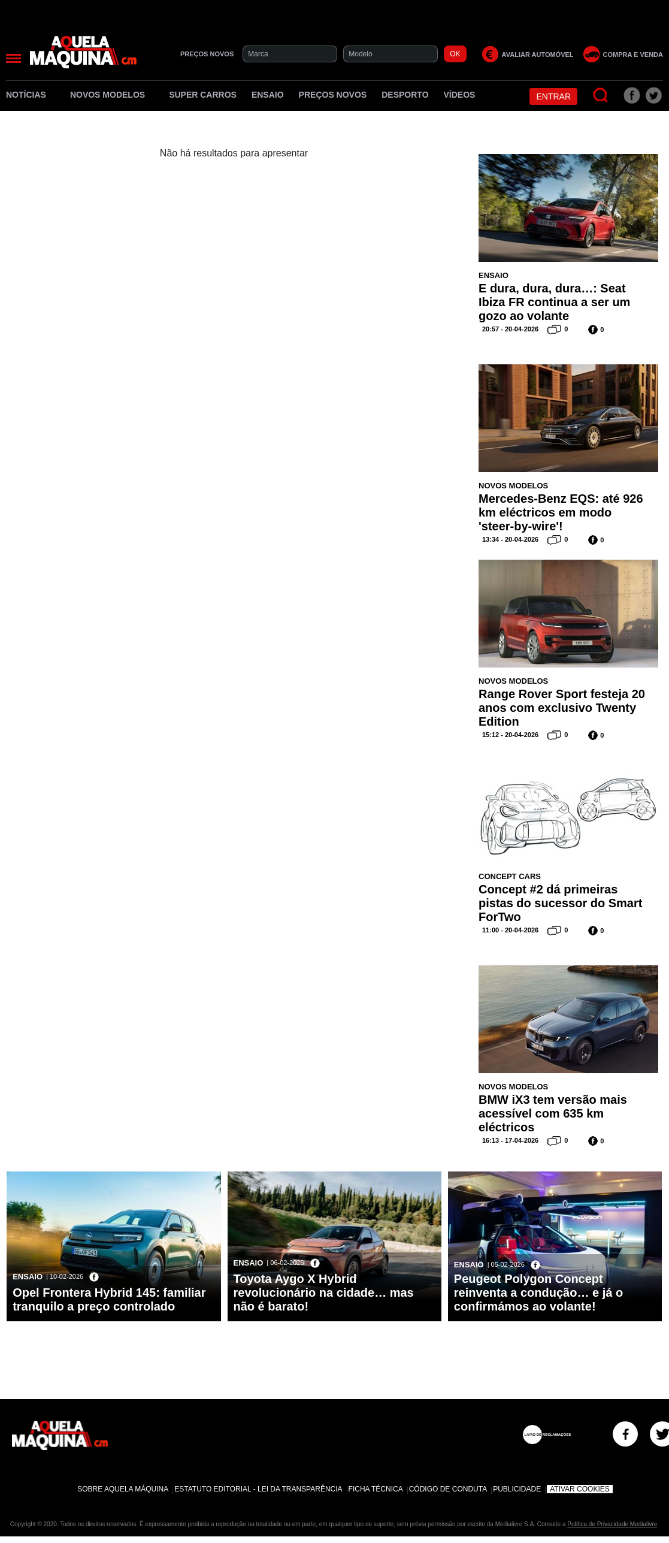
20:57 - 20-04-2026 (510, 329)
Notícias (30, 94)
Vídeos (460, 94)
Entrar (553, 96)
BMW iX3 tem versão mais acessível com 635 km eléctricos (553, 1113)
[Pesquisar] (601, 95)
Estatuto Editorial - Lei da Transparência (258, 1489)
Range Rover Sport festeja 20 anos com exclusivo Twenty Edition (562, 707)
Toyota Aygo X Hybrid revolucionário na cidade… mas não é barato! (324, 1292)
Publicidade (517, 1489)
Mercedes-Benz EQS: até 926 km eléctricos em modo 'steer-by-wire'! (561, 512)
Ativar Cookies (580, 1489)
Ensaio (268, 94)
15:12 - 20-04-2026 (510, 734)
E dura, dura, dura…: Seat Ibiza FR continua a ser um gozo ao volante (554, 302)
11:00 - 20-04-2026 (510, 930)
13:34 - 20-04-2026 (510, 539)
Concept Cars (510, 876)
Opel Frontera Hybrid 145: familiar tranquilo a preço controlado (109, 1299)
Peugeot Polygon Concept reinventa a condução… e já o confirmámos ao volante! (538, 1292)
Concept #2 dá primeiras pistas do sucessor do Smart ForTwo (560, 903)
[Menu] (13, 58)
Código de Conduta (448, 1489)
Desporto (405, 94)
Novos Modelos (112, 94)
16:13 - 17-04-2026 (510, 1140)
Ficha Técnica (376, 1489)
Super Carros (203, 94)
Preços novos (333, 94)
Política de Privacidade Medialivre (612, 1524)
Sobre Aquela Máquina (122, 1489)
